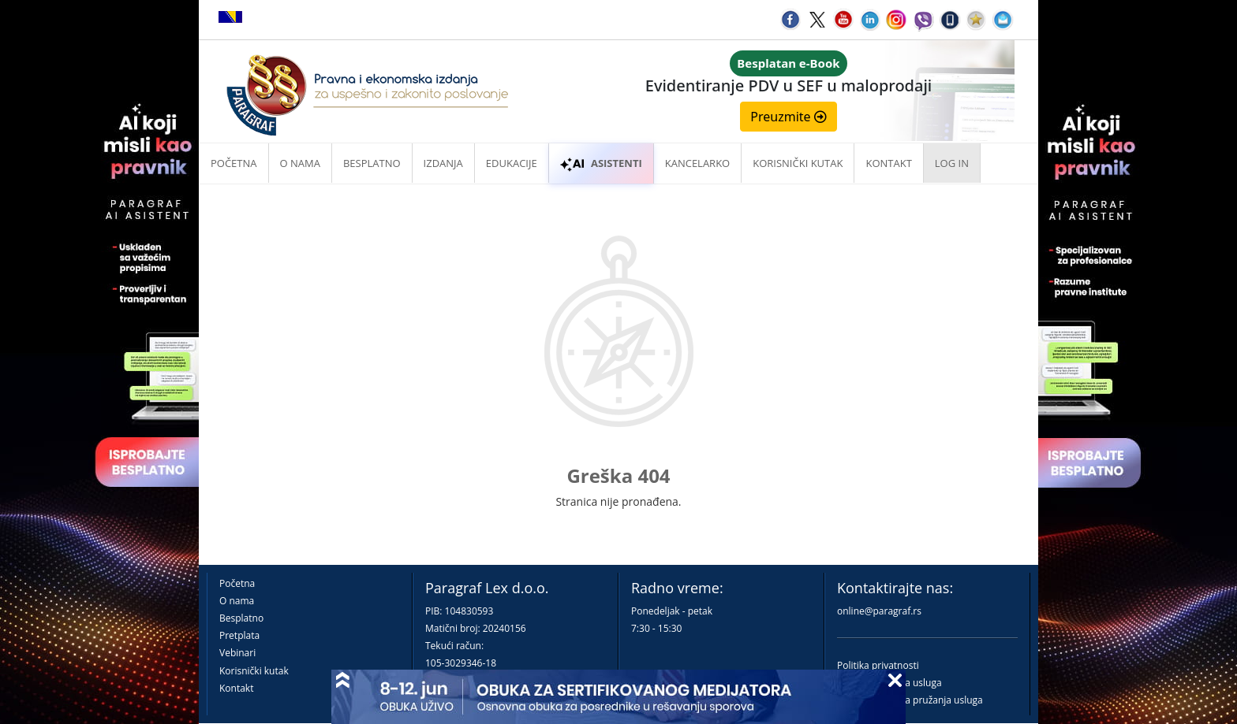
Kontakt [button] (888, 163)
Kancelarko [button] (697, 163)
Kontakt (236, 688)
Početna (234, 163)
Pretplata (239, 635)
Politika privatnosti (878, 665)
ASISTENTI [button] (601, 163)
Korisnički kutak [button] (798, 163)
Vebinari (237, 652)
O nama (300, 163)
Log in (952, 163)
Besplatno (372, 163)
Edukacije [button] (511, 163)
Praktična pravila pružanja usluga (910, 700)
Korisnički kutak (254, 671)
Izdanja (443, 163)
